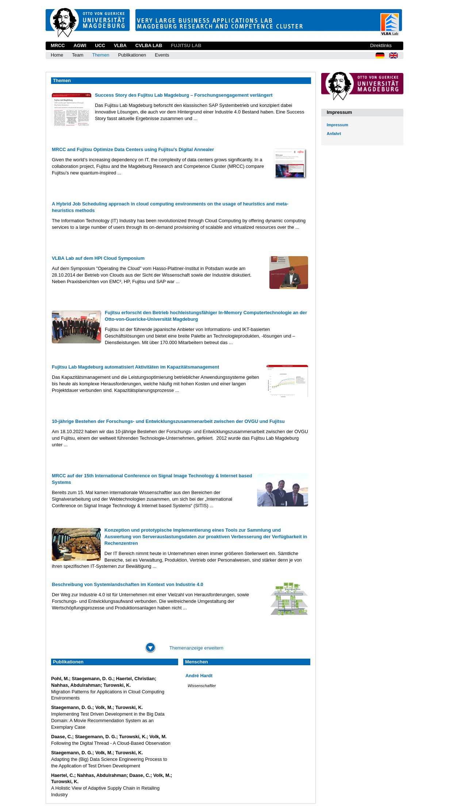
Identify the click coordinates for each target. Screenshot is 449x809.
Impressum (337, 125)
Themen (100, 55)
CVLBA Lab (148, 45)
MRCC (58, 45)
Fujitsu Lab (186, 45)
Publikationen (132, 55)
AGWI (79, 45)
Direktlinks (381, 45)
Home (57, 55)
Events (162, 55)
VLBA (120, 45)
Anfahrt (334, 133)
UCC (100, 45)
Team (77, 55)
